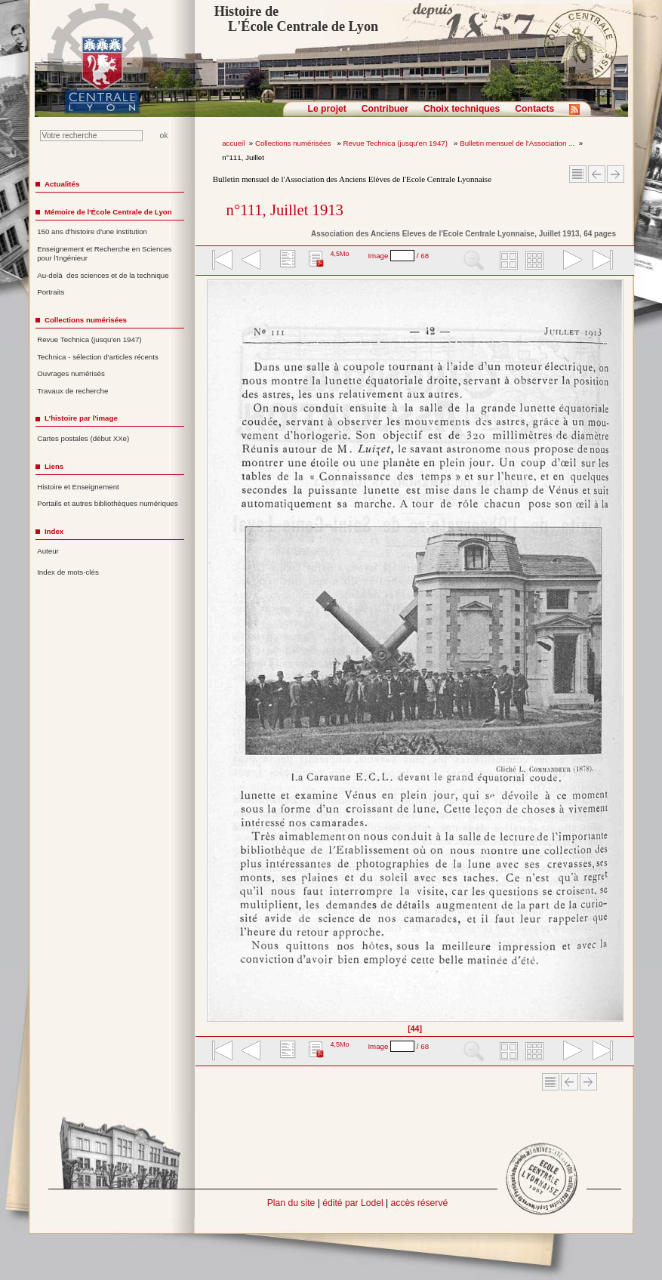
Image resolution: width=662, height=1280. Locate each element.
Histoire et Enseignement (78, 487)
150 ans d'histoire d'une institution (92, 231)
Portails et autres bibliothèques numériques (107, 503)
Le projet (327, 108)
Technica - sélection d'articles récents (98, 357)
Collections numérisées (294, 143)
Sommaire (578, 174)
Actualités (62, 184)
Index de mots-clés (68, 572)
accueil (233, 143)
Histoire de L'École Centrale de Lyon (296, 19)
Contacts (534, 108)
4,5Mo (339, 254)
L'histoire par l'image (81, 418)
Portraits (50, 292)
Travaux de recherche (72, 391)
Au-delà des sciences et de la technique (103, 275)
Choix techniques (461, 108)
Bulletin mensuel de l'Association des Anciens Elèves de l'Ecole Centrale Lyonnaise (352, 179)
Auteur (48, 551)
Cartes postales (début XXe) (83, 438)
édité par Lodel (352, 1203)
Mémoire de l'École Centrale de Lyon (108, 212)
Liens (54, 466)
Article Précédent (596, 174)
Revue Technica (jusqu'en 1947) (396, 143)
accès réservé (419, 1203)
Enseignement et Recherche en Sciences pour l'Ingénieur (104, 254)
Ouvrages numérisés (71, 373)
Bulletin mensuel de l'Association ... (517, 143)
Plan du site (291, 1203)
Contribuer (385, 108)
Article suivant (615, 174)
